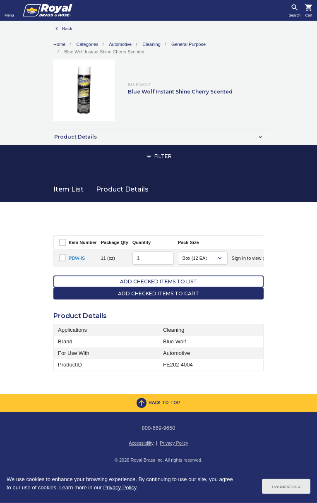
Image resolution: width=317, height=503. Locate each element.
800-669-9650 (158, 428)
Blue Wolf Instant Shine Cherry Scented (104, 51)
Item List (68, 189)
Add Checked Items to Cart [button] (158, 293)
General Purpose (188, 44)
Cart (308, 15)
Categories (87, 44)
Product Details (122, 189)
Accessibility (141, 443)
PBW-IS (77, 258)
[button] (158, 137)
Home (59, 44)
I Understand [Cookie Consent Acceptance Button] (286, 486)
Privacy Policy (174, 443)
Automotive (120, 44)
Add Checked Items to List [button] (158, 281)
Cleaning (151, 44)
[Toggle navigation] (9, 10)
